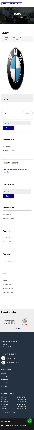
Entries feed (7, 284)
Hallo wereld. (7, 146)
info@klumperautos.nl (13, 362)
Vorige (6, 113)
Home (13, 17)
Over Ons (5, 383)
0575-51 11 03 (11, 358)
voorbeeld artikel (8, 150)
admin (6, 37)
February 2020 (7, 242)
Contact (4, 386)
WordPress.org (8, 292)
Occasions (5, 376)
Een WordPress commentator (13, 169)
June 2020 (6, 238)
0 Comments (8, 40)
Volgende (27, 113)
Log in (5, 280)
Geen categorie (8, 261)
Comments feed (8, 288)
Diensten (5, 379)
